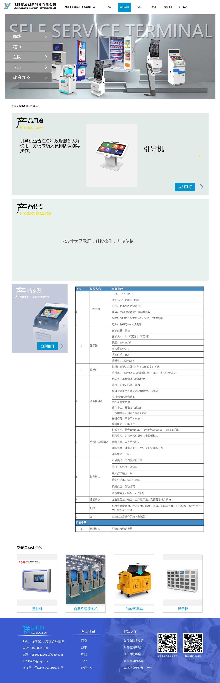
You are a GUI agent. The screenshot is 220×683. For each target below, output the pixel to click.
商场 (17, 36)
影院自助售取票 (134, 640)
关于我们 (182, 7)
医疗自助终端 (132, 654)
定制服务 (168, 7)
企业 (17, 67)
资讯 (153, 7)
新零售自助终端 (134, 661)
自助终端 (124, 7)
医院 (17, 56)
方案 (139, 7)
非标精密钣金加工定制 (138, 667)
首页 (110, 7)
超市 (17, 46)
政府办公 (21, 77)
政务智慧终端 (132, 647)
